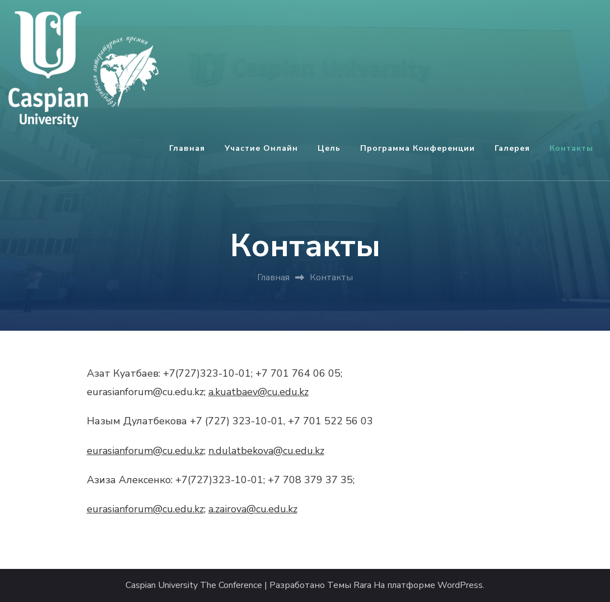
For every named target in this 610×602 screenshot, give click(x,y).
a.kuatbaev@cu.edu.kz (258, 392)
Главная (187, 148)
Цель (329, 148)
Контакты (571, 148)
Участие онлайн (261, 148)
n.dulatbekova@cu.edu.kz (266, 450)
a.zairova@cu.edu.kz (252, 509)
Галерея (512, 148)
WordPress (460, 585)
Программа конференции (417, 148)
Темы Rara (349, 585)
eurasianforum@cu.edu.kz (145, 450)
